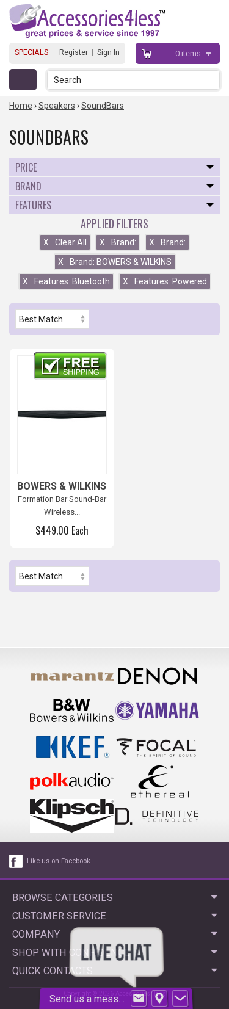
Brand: (118, 242)
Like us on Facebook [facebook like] (58, 861)
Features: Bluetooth (66, 281)
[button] (211, 79)
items (189, 53)
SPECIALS (31, 52)
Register (73, 52)
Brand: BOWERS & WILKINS (115, 262)
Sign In (108, 52)
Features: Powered (165, 281)
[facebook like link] (16, 861)
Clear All (65, 242)
